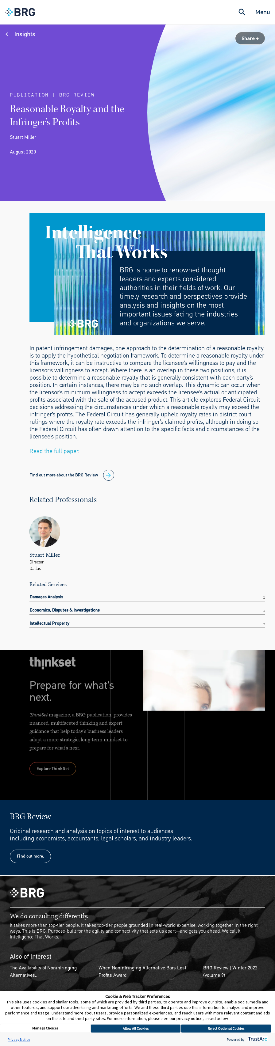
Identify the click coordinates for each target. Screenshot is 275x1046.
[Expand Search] (242, 12)
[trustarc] (257, 1039)
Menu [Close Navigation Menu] (262, 12)
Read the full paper (53, 451)
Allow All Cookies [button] (136, 1028)
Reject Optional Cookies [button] (226, 1028)
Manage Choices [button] (45, 1028)
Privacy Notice (19, 1039)
